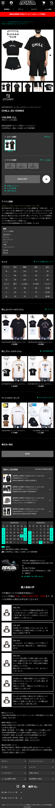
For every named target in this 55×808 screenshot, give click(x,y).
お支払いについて (13, 186)
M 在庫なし (10, 166)
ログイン (5, 761)
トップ (4, 22)
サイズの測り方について (44, 262)
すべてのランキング (46, 398)
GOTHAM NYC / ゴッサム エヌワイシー (16, 107)
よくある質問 (11, 188)
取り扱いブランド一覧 (9, 792)
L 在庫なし (22, 166)
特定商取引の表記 (35, 779)
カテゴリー (34, 9)
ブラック (10, 146)
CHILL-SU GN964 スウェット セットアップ (14, 23)
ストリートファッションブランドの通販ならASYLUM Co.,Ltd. (24, 805)
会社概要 (27, 576)
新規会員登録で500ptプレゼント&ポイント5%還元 (27, 14)
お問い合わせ (11, 191)
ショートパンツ (8, 247)
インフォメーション (36, 761)
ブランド (20, 9)
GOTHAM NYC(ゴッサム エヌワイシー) (19, 22)
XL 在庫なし (33, 166)
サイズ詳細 (46, 160)
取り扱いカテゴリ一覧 (9, 798)
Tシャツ (6, 237)
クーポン (5, 767)
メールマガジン (7, 773)
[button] (50, 55)
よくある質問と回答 (9, 779)
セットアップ (36, 107)
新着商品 (6, 9)
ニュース (32, 767)
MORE (27, 454)
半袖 (4, 244)
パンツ (5, 242)
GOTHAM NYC (47, 351)
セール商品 (48, 9)
